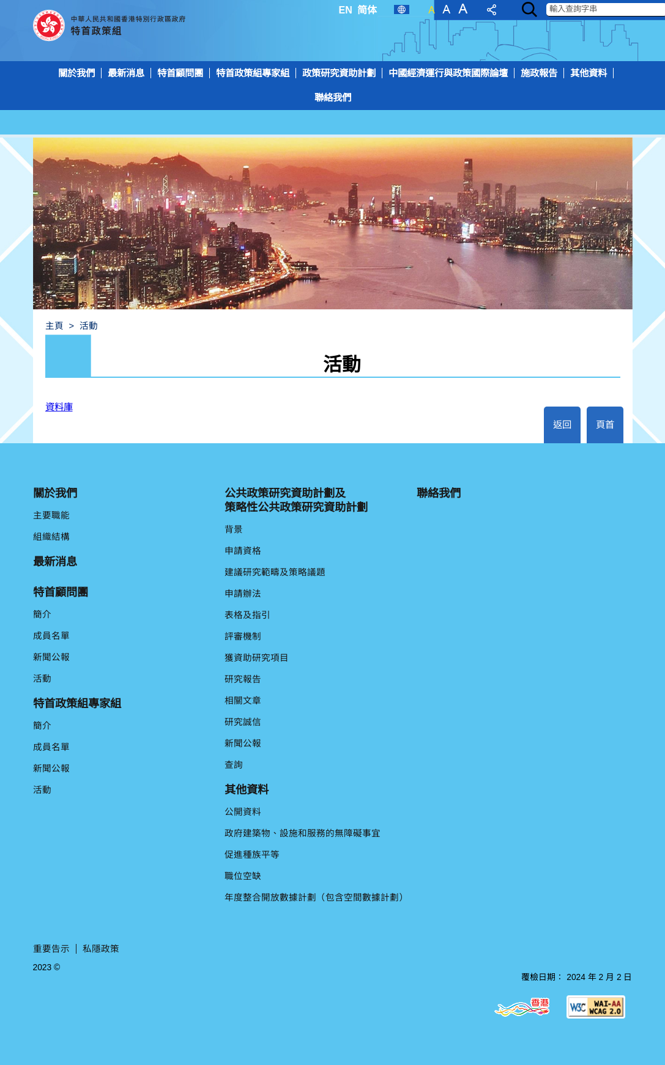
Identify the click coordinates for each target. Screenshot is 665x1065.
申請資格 (243, 551)
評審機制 (243, 636)
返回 (562, 424)
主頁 (54, 326)
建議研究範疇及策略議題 (275, 572)
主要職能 (51, 515)
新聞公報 (51, 657)
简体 (367, 10)
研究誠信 (243, 722)
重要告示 (51, 949)
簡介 (42, 614)
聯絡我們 (332, 97)
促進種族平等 (252, 855)
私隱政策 (101, 949)
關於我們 (76, 73)
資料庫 (59, 407)
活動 (42, 679)
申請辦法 (243, 594)
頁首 (605, 424)
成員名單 (51, 636)
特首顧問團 (180, 73)
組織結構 (51, 537)
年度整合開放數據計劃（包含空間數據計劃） (316, 897)
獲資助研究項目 (257, 658)
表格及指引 (247, 615)
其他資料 (588, 73)
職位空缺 (243, 876)
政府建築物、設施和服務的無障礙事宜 (303, 833)
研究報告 (243, 679)
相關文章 (243, 701)
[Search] (529, 9)
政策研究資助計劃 (339, 73)
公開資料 (243, 812)
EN (345, 10)
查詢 (234, 765)
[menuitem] (332, 99)
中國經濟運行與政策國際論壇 (448, 73)
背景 (234, 529)
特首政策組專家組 (252, 73)
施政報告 (539, 73)
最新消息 (126, 73)
